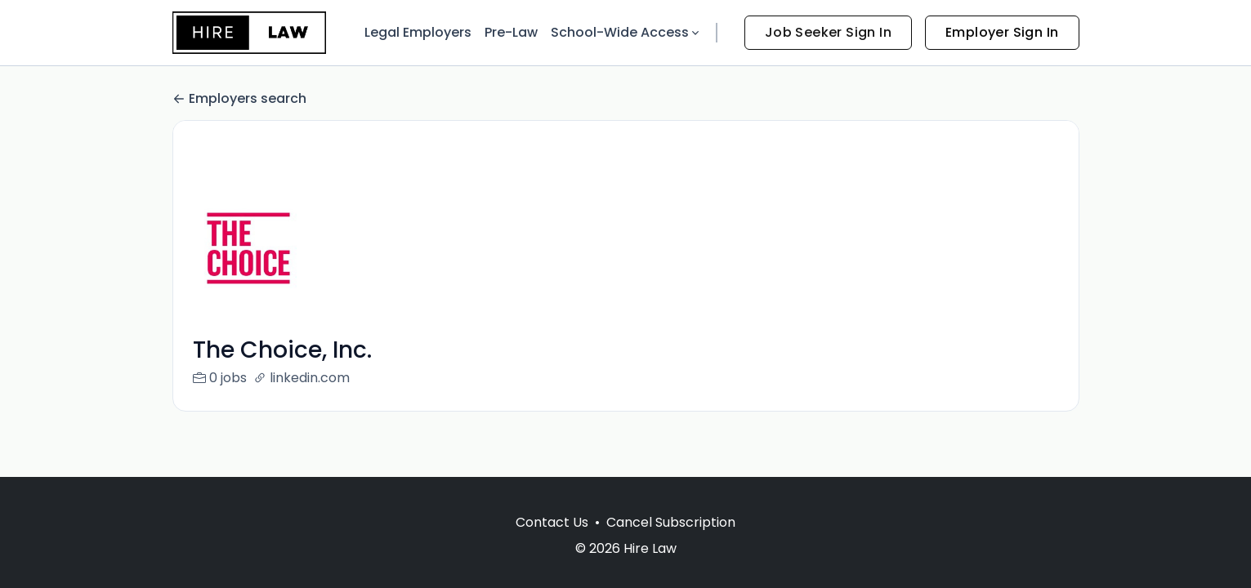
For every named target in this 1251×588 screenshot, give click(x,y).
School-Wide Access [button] (626, 32)
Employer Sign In (1001, 32)
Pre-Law (511, 32)
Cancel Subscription (670, 522)
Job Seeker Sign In (828, 32)
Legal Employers (417, 32)
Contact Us (552, 522)
